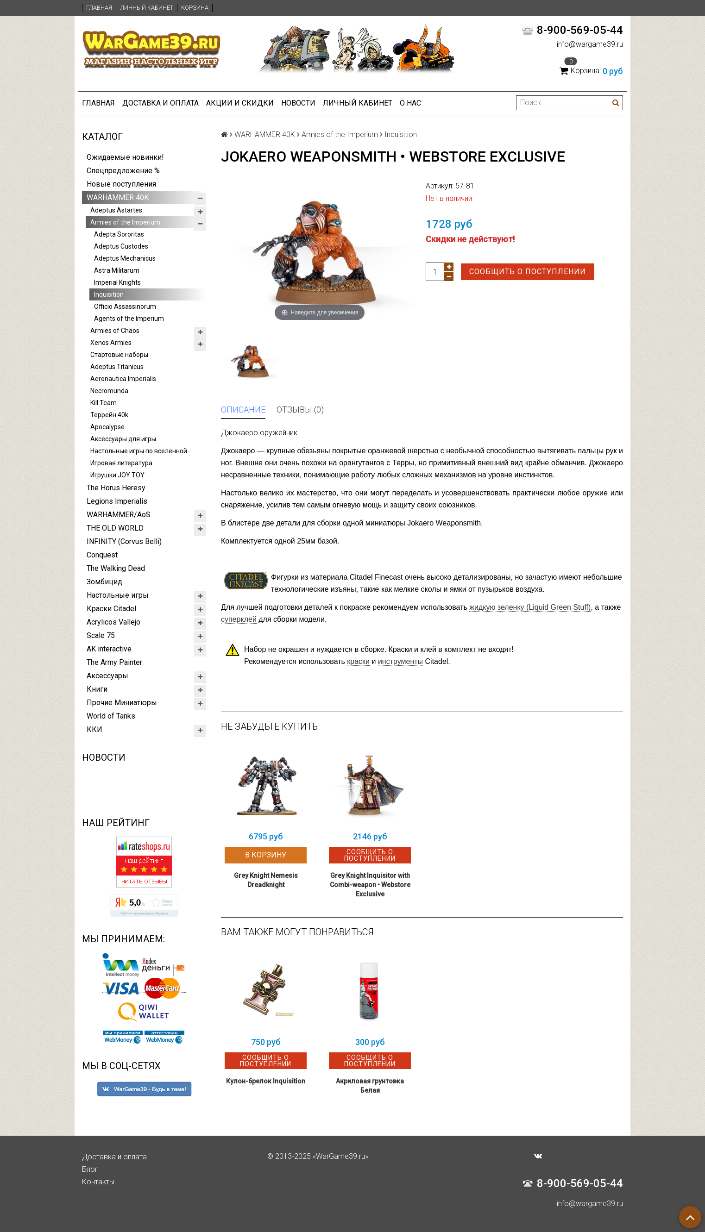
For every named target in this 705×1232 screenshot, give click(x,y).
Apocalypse (107, 427)
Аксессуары (107, 675)
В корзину (265, 855)
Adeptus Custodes (121, 246)
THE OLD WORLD (115, 528)
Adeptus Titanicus (117, 366)
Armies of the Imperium (125, 222)
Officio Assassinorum (125, 306)
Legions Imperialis (117, 501)
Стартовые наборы (119, 354)
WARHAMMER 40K (118, 197)
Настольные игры (118, 595)
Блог (90, 1169)
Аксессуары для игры (123, 439)
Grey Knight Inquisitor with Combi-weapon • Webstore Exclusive (370, 885)
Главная (99, 7)
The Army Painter (114, 662)
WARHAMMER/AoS (119, 514)
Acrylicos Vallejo (113, 622)
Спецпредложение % (123, 170)
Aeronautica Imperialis (123, 378)
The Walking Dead (116, 568)
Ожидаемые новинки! (125, 157)
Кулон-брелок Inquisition (265, 1081)
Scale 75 (101, 635)
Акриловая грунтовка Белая (370, 1085)
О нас (410, 103)
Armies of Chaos (114, 330)
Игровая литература (121, 463)
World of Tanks (111, 716)
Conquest (102, 554)
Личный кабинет (146, 7)
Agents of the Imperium (129, 318)
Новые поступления (121, 184)
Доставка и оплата (160, 103)
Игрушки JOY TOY (117, 475)
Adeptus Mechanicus (125, 258)
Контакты (98, 1181)
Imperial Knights (117, 282)
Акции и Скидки (240, 103)
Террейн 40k (109, 415)
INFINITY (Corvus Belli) (124, 541)
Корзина (194, 7)
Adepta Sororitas (119, 234)
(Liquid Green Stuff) (530, 607)
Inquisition (109, 294)
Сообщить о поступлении (527, 271)
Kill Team (103, 402)
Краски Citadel (111, 608)
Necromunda (109, 390)
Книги (97, 689)
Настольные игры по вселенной (138, 451)
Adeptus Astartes (116, 210)
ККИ (94, 729)
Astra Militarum (116, 270)
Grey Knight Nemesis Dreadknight (266, 880)
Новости (298, 103)
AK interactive (109, 648)
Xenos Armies (111, 342)
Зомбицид (104, 581)
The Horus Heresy (116, 487)
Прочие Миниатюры (122, 702)
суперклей (239, 619)
